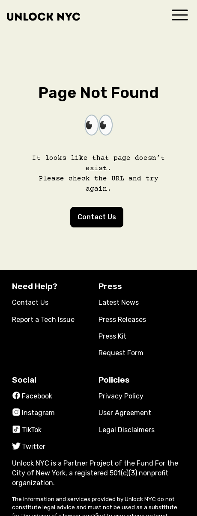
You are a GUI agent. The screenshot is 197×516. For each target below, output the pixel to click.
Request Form (120, 353)
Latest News (118, 302)
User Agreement (124, 413)
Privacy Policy (120, 396)
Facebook (32, 396)
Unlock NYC (43, 17)
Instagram (33, 413)
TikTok (27, 430)
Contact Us (97, 217)
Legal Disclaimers (126, 430)
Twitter (28, 446)
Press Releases (122, 319)
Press (110, 286)
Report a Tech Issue (43, 319)
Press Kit (112, 336)
